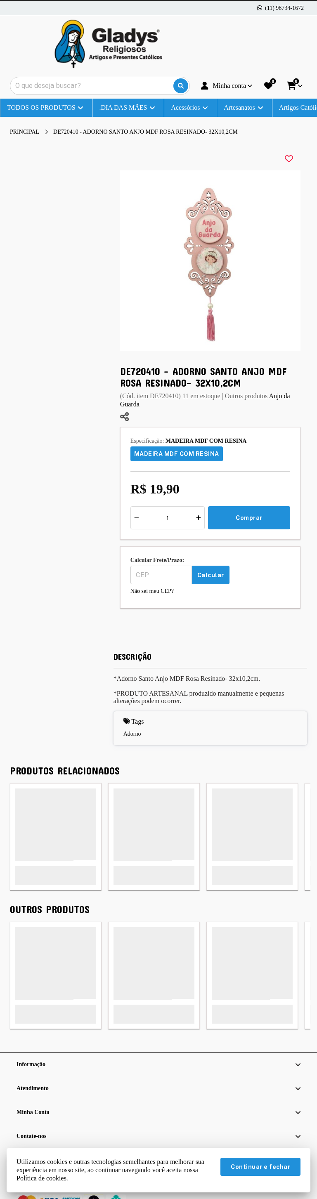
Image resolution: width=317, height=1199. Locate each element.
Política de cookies (41, 1178)
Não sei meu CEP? (152, 591)
